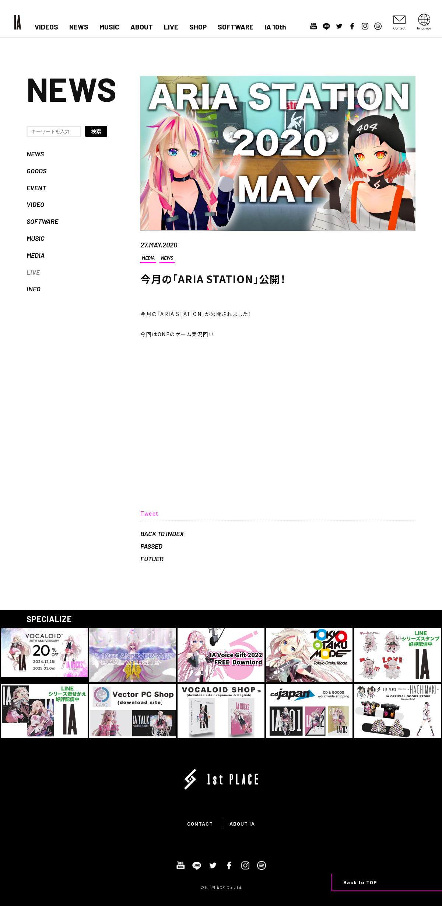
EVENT (36, 188)
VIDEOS (46, 27)
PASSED (151, 546)
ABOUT (141, 27)
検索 (96, 131)
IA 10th (275, 27)
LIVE (171, 27)
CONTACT (200, 823)
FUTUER (152, 559)
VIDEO (35, 204)
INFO (34, 289)
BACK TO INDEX (162, 534)
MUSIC (109, 27)
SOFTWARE (235, 27)
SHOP (198, 27)
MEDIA (36, 255)
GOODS (36, 171)
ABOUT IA (242, 823)
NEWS (78, 27)
